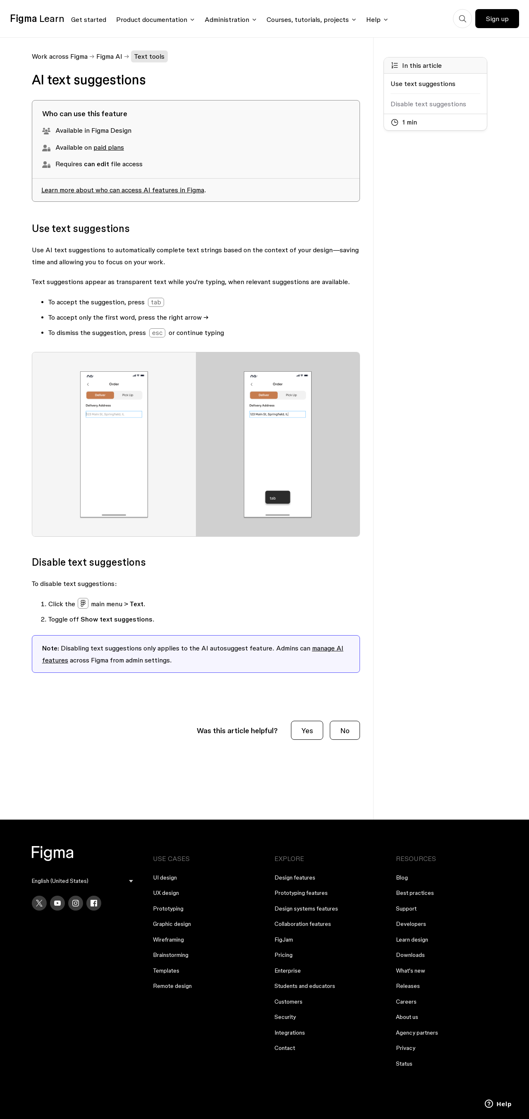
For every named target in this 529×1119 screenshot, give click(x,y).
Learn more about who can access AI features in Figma (122, 190)
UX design (166, 892)
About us (407, 1017)
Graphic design (172, 924)
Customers (288, 1001)
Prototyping (168, 908)
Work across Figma (60, 56)
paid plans (108, 147)
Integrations (289, 1032)
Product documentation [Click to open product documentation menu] (151, 19)
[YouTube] (57, 903)
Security (285, 1017)
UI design (165, 877)
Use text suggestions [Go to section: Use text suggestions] (423, 83)
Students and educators (304, 986)
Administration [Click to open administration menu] (227, 19)
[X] (39, 903)
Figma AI (109, 56)
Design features (294, 877)
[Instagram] (75, 903)
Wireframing (168, 939)
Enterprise (287, 970)
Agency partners (417, 1032)
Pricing (283, 955)
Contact (284, 1048)
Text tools (149, 56)
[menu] (82, 881)
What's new (410, 970)
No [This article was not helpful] (345, 730)
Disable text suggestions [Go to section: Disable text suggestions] (428, 104)
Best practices (415, 892)
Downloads (410, 955)
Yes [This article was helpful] (307, 730)
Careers (406, 1001)
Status (404, 1063)
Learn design (412, 939)
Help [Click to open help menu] (373, 19)
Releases (408, 986)
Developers (411, 924)
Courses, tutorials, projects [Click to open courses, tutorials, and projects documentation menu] (308, 19)
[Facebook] (93, 903)
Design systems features (306, 908)
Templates (166, 970)
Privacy (405, 1048)
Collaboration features (302, 924)
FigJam (283, 939)
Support (406, 908)
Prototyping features (301, 892)
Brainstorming (170, 955)
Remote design (172, 986)
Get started (88, 19)
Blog (402, 877)
